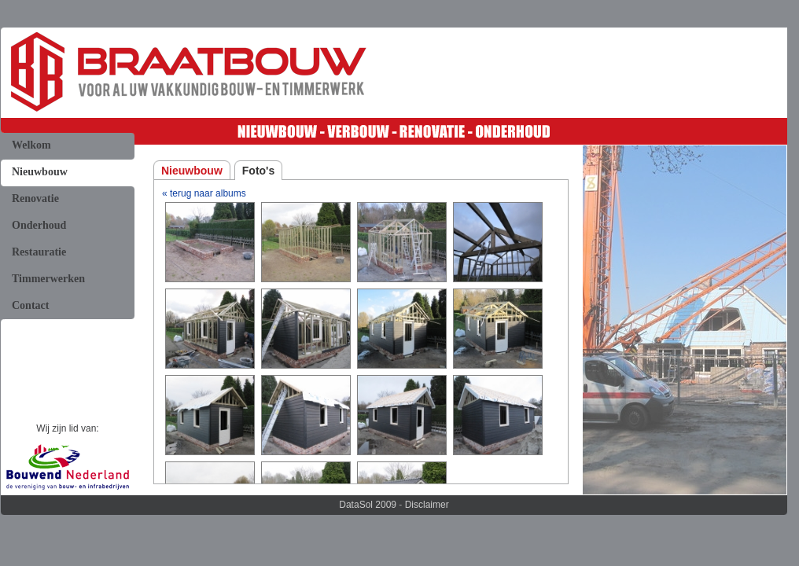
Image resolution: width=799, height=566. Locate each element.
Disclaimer (427, 504)
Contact (30, 305)
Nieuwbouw (40, 172)
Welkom (31, 145)
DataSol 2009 (367, 504)
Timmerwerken (48, 279)
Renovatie (35, 198)
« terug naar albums (204, 193)
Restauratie (39, 252)
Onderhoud (39, 225)
